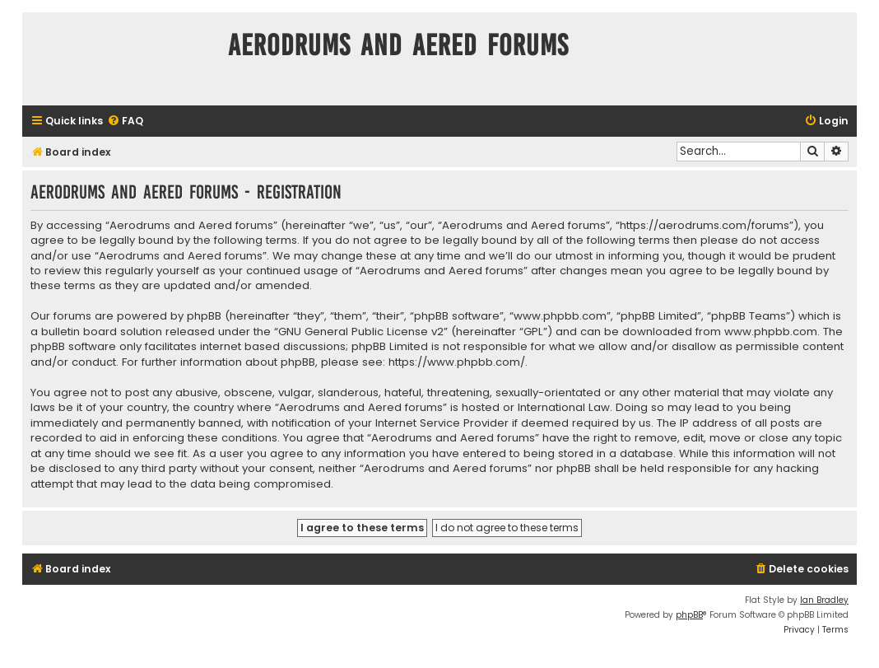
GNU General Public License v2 (361, 332)
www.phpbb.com (770, 332)
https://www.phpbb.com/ (456, 362)
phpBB (689, 615)
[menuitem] (125, 121)
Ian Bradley (824, 600)
